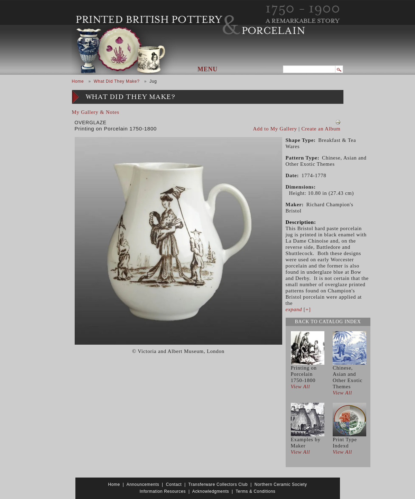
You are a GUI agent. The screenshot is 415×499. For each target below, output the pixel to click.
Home (78, 81)
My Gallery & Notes (95, 112)
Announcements (143, 484)
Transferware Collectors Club (218, 484)
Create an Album (321, 128)
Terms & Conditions (255, 491)
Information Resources (163, 491)
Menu (207, 69)
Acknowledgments (210, 491)
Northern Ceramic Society (281, 484)
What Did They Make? (117, 81)
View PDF (338, 122)
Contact (174, 484)
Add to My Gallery (275, 128)
